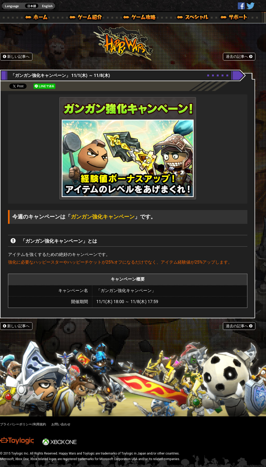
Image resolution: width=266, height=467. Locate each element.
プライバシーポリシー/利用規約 (23, 424)
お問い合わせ (60, 424)
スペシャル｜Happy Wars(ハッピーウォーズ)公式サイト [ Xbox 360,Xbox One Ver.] (185, 18)
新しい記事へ (16, 56)
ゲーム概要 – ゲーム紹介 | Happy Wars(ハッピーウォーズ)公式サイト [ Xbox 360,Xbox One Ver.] (87, 18)
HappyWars (241, 6)
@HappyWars (250, 6)
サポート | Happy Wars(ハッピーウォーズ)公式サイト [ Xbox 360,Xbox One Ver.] (234, 18)
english (28, 6)
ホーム (38, 18)
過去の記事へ (239, 56)
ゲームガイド (136, 18)
